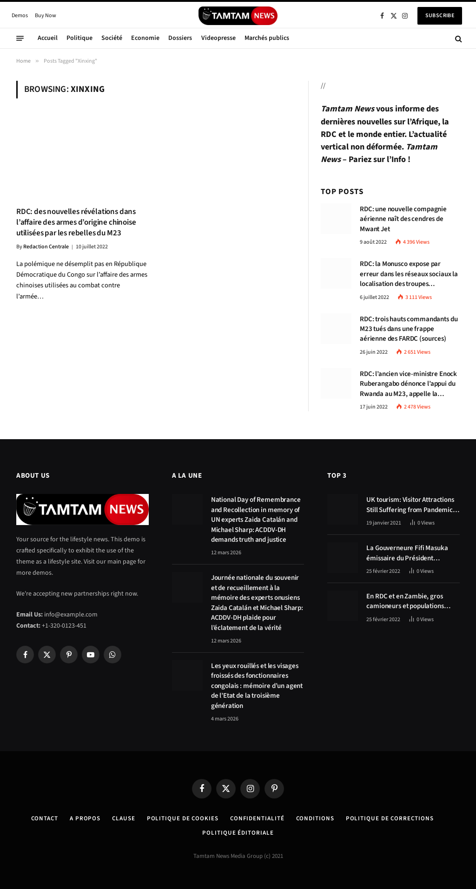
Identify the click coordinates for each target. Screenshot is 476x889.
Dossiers (180, 38)
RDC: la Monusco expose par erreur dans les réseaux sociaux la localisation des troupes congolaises (409, 274)
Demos (20, 15)
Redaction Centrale (46, 247)
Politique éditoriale (237, 833)
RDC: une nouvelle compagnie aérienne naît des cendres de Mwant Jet (403, 219)
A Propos (85, 818)
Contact (44, 818)
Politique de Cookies (182, 818)
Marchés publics (267, 38)
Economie (145, 38)
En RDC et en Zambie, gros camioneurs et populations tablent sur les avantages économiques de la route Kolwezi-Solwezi (404, 601)
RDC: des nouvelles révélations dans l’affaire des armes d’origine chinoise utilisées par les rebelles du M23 (76, 223)
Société (111, 38)
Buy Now (45, 15)
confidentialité (257, 818)
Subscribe (439, 15)
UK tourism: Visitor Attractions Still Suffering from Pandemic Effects (410, 505)
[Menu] (20, 38)
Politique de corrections (390, 818)
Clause (123, 818)
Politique (79, 38)
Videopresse (218, 38)
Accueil (48, 38)
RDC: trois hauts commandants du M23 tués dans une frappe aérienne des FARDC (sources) (408, 329)
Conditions (315, 818)
